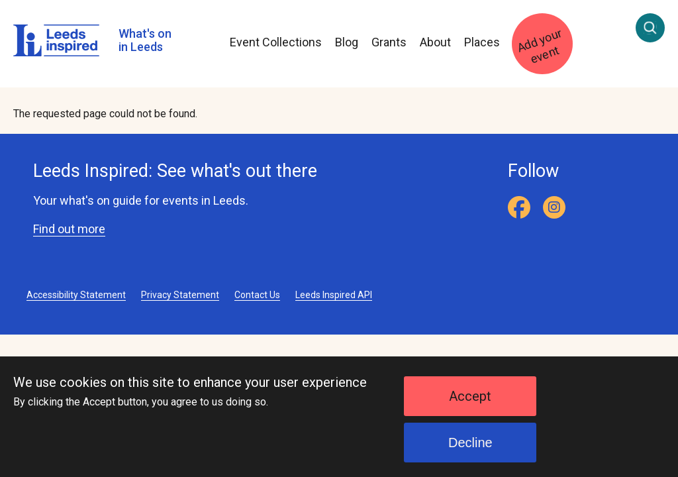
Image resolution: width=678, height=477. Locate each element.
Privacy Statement (180, 295)
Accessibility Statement (76, 295)
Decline (470, 452)
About (435, 42)
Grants (389, 42)
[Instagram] (554, 207)
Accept (470, 405)
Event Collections (276, 42)
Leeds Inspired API (333, 295)
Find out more (69, 229)
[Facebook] (519, 207)
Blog (346, 42)
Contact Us (257, 295)
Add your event (539, 46)
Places (482, 42)
